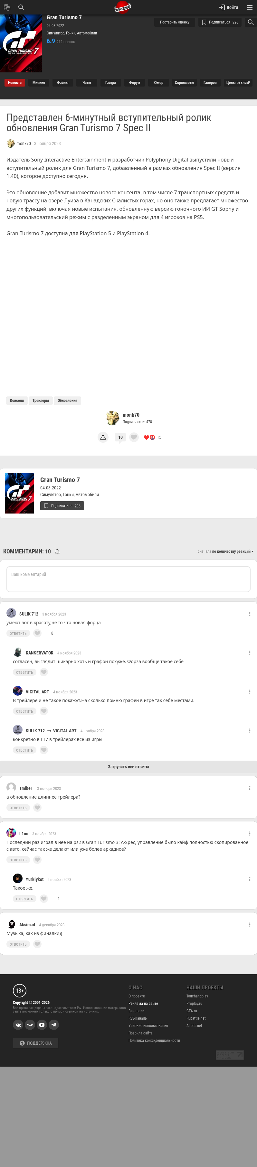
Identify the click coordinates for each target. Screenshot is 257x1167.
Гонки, (71, 33)
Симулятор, (56, 33)
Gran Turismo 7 (64, 17)
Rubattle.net (196, 1018)
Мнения (39, 82)
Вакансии (136, 1011)
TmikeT (26, 788)
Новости (15, 82)
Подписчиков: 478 (137, 422)
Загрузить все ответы (128, 766)
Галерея (210, 82)
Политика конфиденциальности (154, 1040)
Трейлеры (41, 400)
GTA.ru (191, 1011)
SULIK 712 (28, 614)
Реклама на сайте (143, 1003)
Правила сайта (140, 1033)
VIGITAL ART (37, 692)
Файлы (63, 82)
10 (120, 437)
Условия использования (148, 1025)
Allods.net (194, 1025)
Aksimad (27, 924)
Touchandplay (197, 996)
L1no (23, 833)
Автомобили (87, 33)
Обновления (67, 400)
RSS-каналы (138, 1018)
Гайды (110, 82)
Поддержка (36, 1043)
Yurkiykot (34, 879)
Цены (238, 82)
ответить (18, 633)
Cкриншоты (184, 82)
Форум (134, 82)
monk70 (131, 415)
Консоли (17, 400)
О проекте (136, 996)
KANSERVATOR (39, 653)
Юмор (158, 82)
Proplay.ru (194, 1003)
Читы (86, 82)
